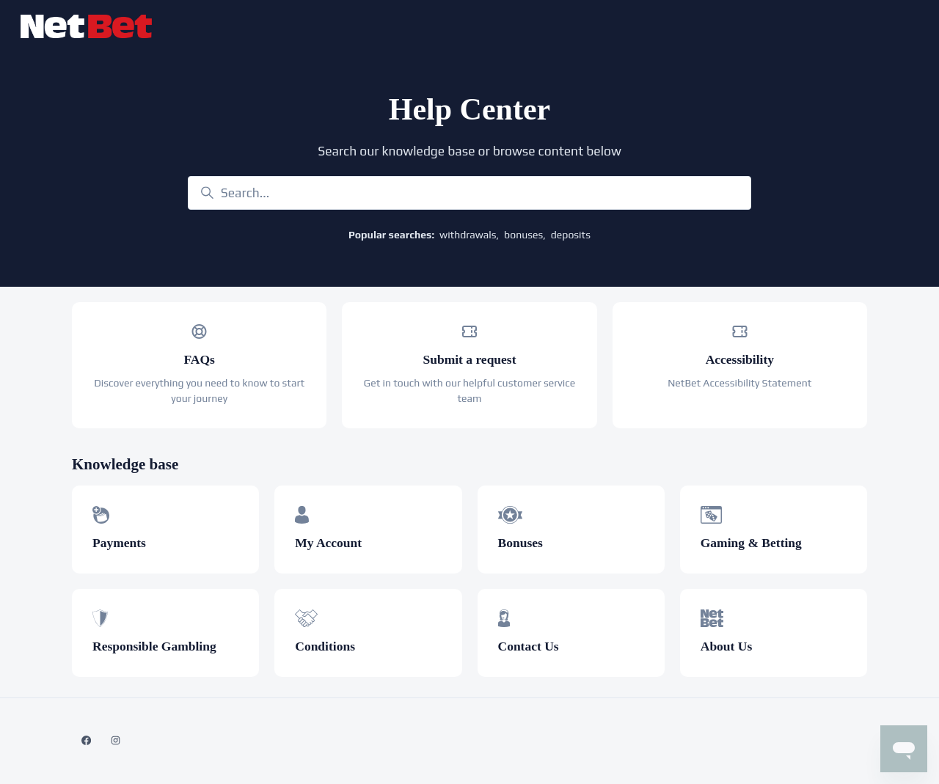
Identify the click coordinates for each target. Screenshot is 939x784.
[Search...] (469, 193)
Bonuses (520, 542)
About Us (727, 646)
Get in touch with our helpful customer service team (469, 390)
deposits (571, 235)
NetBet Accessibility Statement (739, 383)
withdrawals (467, 235)
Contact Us (528, 646)
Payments (119, 542)
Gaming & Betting (751, 542)
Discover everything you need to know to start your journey (199, 390)
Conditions (325, 646)
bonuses (523, 235)
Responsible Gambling (154, 646)
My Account (328, 542)
